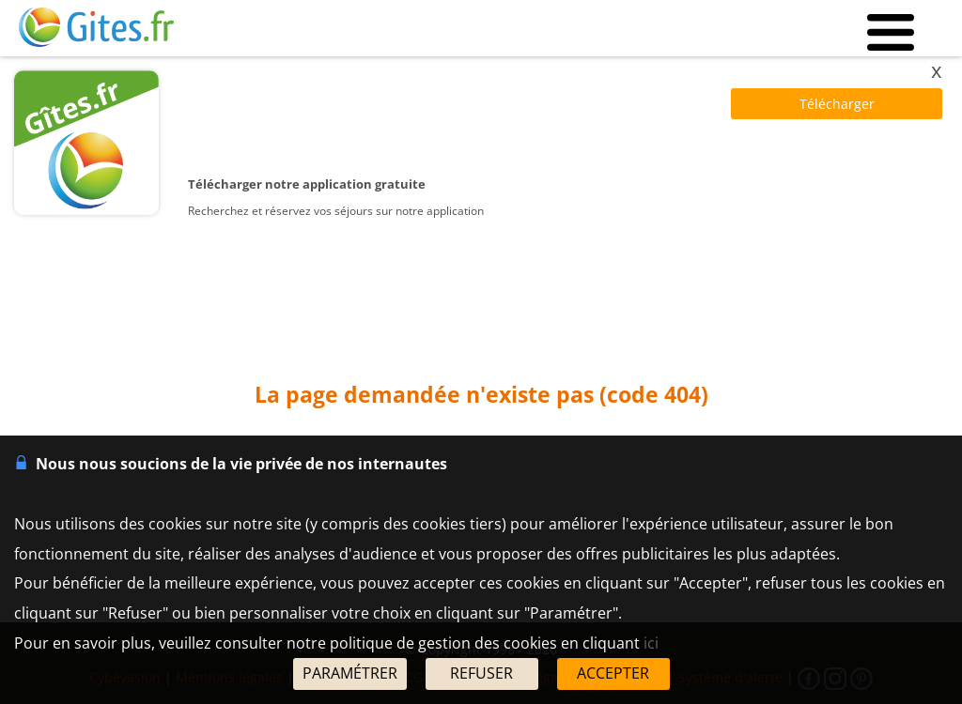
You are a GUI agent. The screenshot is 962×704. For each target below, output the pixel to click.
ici (651, 643)
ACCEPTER (613, 673)
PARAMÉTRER (350, 673)
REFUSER (481, 673)
